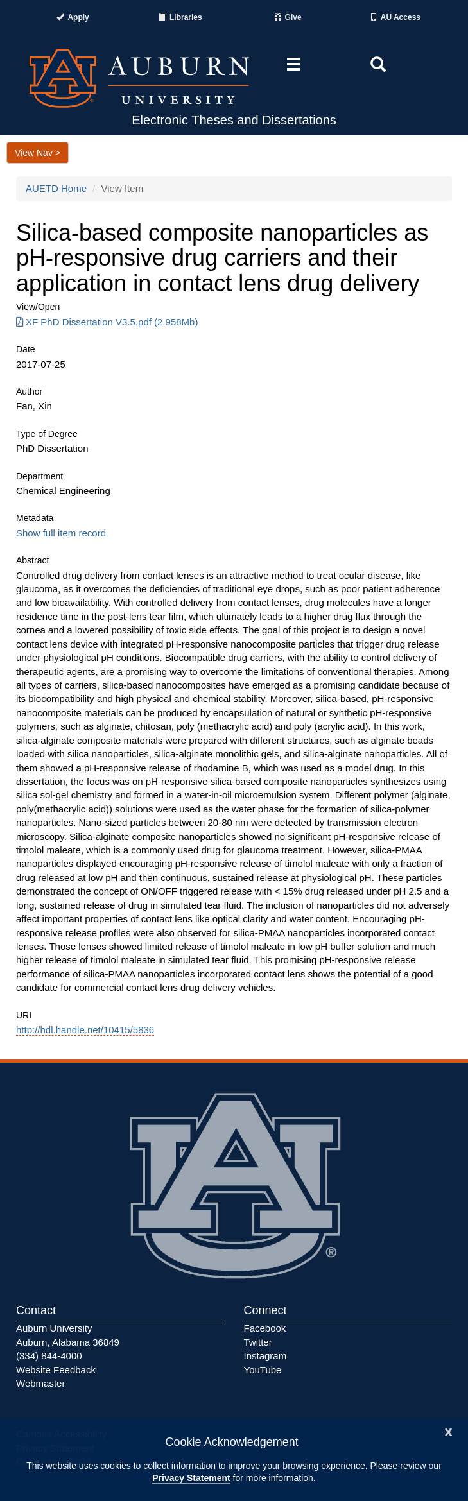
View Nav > (37, 153)
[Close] (449, 1430)
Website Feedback (56, 1369)
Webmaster (40, 1383)
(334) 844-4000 (49, 1355)
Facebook (265, 1328)
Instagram (265, 1355)
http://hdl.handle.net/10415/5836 (85, 1029)
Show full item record (61, 532)
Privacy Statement (191, 1478)
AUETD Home (56, 188)
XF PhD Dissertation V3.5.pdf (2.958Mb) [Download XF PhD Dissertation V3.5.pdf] (107, 321)
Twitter (258, 1342)
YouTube (263, 1369)
